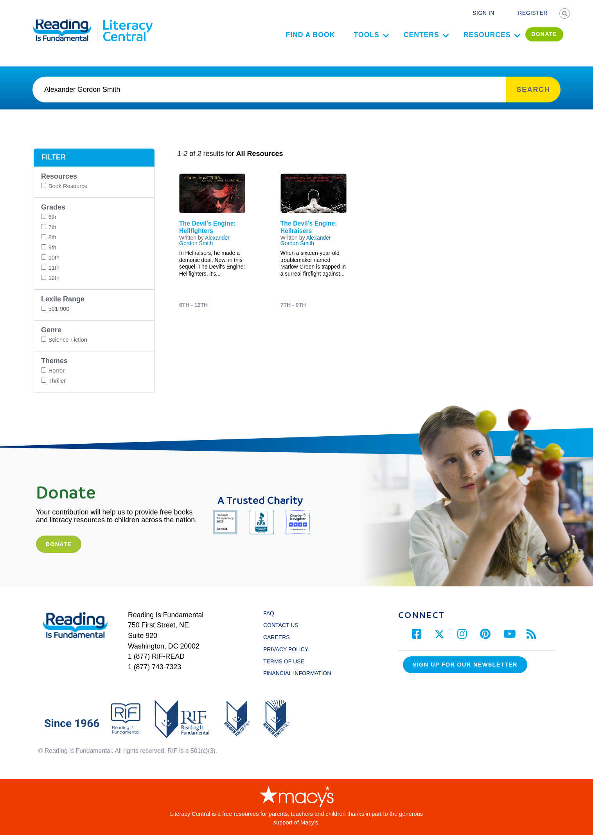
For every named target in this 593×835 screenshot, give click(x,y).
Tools (358, 42)
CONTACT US (283, 625)
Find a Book (302, 42)
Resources (478, 42)
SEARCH (565, 14)
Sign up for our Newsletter (465, 664)
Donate (59, 544)
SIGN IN (483, 13)
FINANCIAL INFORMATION (297, 673)
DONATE (536, 41)
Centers (413, 42)
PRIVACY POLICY (285, 649)
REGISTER (533, 13)
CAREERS (276, 637)
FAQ (268, 613)
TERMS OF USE (287, 661)
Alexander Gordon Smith (204, 240)
